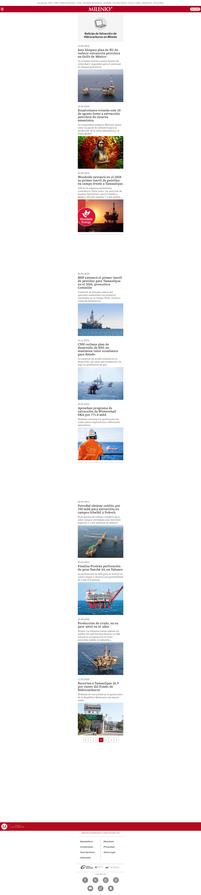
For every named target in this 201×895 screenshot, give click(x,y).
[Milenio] (100, 9)
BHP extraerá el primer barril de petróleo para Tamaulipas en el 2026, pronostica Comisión (100, 282)
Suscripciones (87, 852)
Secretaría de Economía (92, 3)
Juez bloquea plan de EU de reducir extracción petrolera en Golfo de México (99, 53)
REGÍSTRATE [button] (195, 9)
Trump (79, 3)
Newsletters (86, 841)
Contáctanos (86, 847)
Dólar (50, 3)
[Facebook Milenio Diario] (85, 880)
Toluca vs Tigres (134, 3)
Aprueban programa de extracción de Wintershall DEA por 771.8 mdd (97, 411)
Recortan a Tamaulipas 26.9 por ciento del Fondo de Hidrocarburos (98, 686)
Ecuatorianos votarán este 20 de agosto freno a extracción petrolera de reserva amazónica (99, 115)
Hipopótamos (147, 3)
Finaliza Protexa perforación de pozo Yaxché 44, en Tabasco (100, 568)
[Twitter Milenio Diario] (95, 880)
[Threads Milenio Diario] (116, 880)
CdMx (56, 3)
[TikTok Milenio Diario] (100, 888)
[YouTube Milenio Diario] (90, 888)
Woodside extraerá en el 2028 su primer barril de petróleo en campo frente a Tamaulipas (100, 180)
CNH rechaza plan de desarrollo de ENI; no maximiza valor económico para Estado (98, 349)
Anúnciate (85, 857)
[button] (2, 10)
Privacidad (109, 847)
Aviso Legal (109, 852)
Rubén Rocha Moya (67, 3)
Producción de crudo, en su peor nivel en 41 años (98, 625)
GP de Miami (159, 3)
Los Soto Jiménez (120, 3)
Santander (107, 3)
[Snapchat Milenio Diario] (111, 888)
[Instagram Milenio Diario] (106, 880)
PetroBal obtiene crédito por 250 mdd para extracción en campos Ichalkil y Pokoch (99, 509)
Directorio (109, 841)
